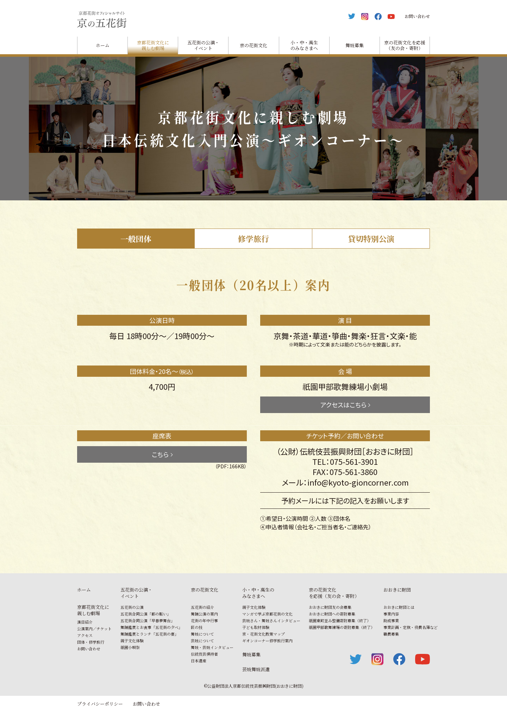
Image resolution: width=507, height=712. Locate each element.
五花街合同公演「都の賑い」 (145, 614)
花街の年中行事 (204, 620)
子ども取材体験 (255, 627)
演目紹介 (85, 622)
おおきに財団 (397, 589)
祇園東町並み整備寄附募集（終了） (340, 620)
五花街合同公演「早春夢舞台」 (147, 620)
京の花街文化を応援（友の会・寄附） (404, 45)
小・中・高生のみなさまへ (304, 45)
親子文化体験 (132, 640)
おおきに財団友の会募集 (330, 607)
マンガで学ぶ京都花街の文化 (267, 614)
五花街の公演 (132, 607)
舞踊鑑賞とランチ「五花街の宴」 (149, 634)
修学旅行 (253, 238)
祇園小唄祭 (130, 647)
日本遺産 (198, 660)
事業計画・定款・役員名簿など (410, 627)
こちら (160, 454)
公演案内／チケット (94, 628)
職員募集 (391, 634)
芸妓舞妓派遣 (256, 669)
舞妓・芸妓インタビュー (212, 647)
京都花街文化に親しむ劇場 (153, 45)
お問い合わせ (417, 16)
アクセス (85, 635)
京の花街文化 (253, 45)
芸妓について (202, 640)
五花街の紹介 (202, 607)
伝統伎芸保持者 (204, 654)
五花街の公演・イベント (203, 45)
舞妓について (202, 634)
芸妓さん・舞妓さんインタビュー (271, 620)
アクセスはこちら (343, 404)
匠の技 (196, 627)
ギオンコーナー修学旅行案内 (267, 640)
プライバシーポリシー (100, 703)
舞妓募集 (354, 45)
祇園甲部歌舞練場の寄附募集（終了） (342, 627)
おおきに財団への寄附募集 (332, 614)
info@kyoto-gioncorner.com (358, 482)
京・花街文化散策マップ (263, 634)
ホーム (102, 45)
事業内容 (391, 614)
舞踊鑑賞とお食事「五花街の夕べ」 (151, 627)
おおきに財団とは (398, 607)
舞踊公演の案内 (204, 614)
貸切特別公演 (371, 238)
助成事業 (391, 620)
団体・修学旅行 (90, 642)
